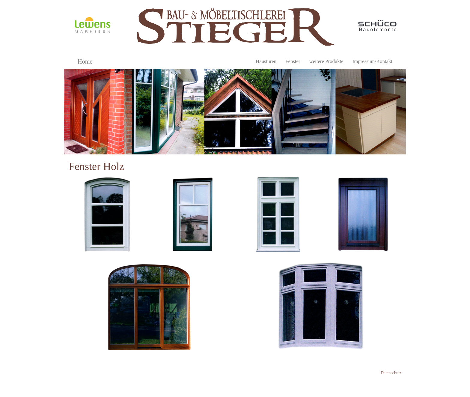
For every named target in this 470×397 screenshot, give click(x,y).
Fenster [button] (292, 61)
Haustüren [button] (266, 61)
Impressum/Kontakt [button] (372, 61)
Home (85, 61)
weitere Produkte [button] (326, 61)
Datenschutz (391, 373)
